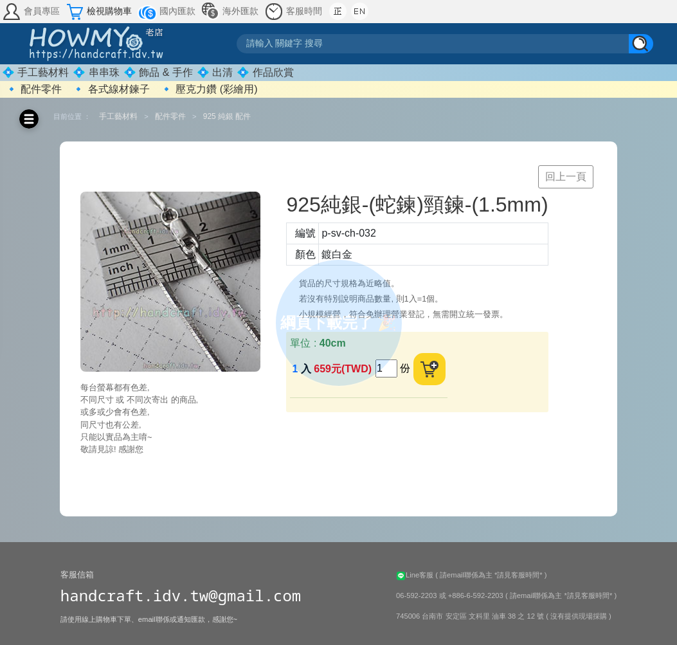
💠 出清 (215, 72)
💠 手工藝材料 (35, 72)
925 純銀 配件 (227, 116)
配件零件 (170, 116)
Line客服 (415, 575)
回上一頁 (565, 176)
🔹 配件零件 (33, 89)
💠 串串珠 (96, 72)
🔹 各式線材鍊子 (110, 89)
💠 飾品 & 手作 (158, 72)
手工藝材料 (118, 116)
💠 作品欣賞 (265, 72)
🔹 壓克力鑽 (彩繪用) (209, 89)
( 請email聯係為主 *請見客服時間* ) (490, 575)
